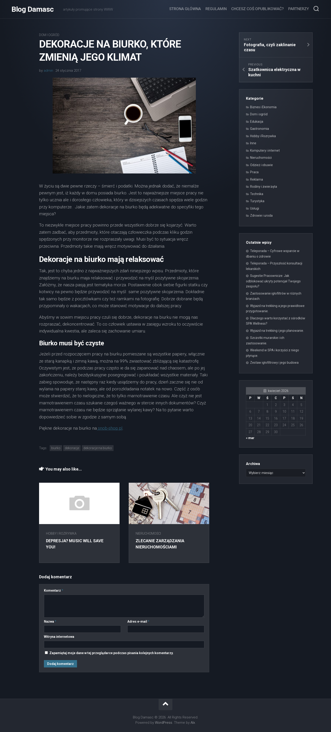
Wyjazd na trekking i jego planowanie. (277, 330)
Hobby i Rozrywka (61, 533)
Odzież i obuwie (261, 165)
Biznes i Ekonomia (263, 107)
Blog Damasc (32, 9)
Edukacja (256, 121)
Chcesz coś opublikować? (257, 8)
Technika (256, 194)
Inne (253, 143)
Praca (254, 172)
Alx (193, 723)
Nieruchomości (148, 533)
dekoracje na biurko (97, 448)
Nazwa (50, 621)
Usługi (254, 208)
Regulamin (216, 8)
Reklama (256, 179)
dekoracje (72, 448)
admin (48, 70)
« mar (250, 438)
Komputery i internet (265, 150)
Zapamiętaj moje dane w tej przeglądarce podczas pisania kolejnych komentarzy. (111, 653)
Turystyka (257, 201)
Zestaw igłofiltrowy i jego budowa (274, 362)
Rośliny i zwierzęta (263, 186)
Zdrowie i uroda (261, 215)
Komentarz (53, 590)
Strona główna (185, 8)
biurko (55, 448)
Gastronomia (259, 129)
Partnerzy (298, 8)
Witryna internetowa (59, 636)
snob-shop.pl (110, 428)
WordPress (163, 723)
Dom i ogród (49, 35)
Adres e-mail (138, 621)
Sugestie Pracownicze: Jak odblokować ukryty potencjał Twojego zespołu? (273, 281)
